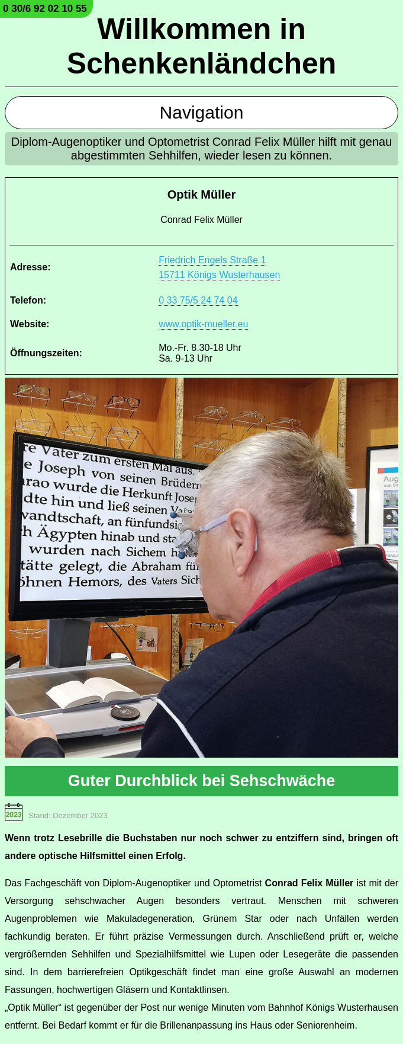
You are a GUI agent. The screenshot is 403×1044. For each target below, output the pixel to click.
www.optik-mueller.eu (203, 324)
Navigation (202, 112)
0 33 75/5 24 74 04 (198, 300)
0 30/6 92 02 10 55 (45, 8)
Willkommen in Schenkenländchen (202, 46)
